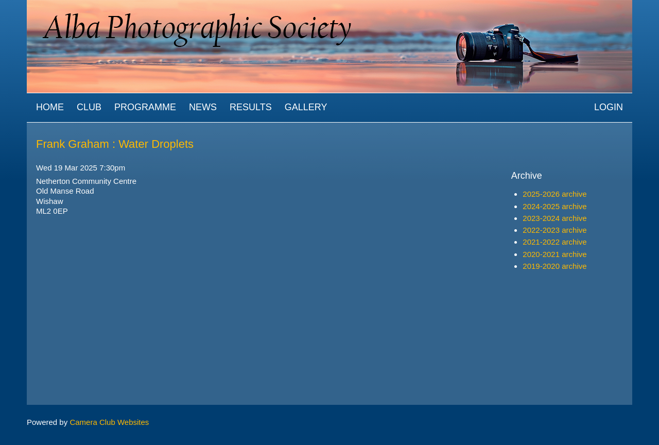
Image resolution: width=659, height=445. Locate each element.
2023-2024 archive (554, 218)
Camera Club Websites (109, 422)
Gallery (306, 107)
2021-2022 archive (554, 241)
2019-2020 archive (554, 266)
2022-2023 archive (554, 230)
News (203, 107)
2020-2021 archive (554, 254)
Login (608, 107)
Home (50, 107)
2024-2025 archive (554, 206)
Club (89, 107)
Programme (145, 107)
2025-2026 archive (554, 194)
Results (251, 107)
